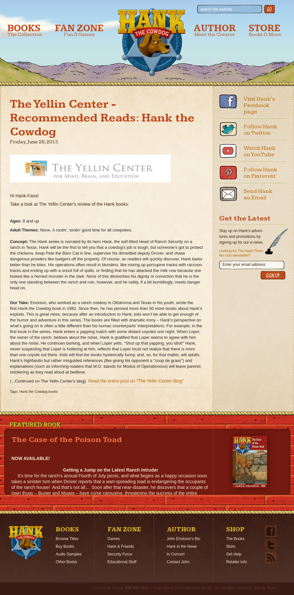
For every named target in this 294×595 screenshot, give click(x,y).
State (271, 588)
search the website (216, 9)
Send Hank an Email (258, 194)
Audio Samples (69, 554)
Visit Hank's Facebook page (259, 105)
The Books (235, 538)
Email (228, 193)
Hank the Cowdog (151, 42)
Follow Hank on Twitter (260, 129)
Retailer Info (236, 562)
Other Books (66, 562)
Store (265, 30)
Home (26, 543)
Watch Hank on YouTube (260, 151)
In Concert (176, 554)
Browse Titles (67, 538)
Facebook (228, 101)
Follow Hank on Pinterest (260, 172)
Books (24, 30)
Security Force (120, 554)
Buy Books (65, 546)
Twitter (228, 129)
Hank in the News (182, 546)
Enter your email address (243, 264)
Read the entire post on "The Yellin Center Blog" (136, 380)
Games (114, 538)
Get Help (233, 554)
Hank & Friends (121, 546)
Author (215, 30)
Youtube (228, 150)
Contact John (178, 562)
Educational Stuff (122, 562)
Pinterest (228, 172)
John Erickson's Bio (183, 538)
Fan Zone (79, 30)
